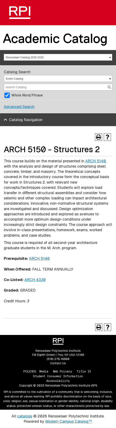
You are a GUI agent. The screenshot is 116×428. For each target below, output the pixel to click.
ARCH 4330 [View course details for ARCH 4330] (35, 279)
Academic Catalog (55, 38)
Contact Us (58, 363)
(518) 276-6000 (58, 359)
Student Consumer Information (58, 376)
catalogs (24, 416)
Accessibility (58, 381)
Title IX (84, 371)
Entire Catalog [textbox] (14, 78)
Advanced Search (19, 106)
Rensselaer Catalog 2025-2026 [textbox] (25, 57)
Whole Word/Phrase (27, 95)
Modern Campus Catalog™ (68, 421)
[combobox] (58, 57)
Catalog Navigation (26, 119)
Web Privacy (62, 371)
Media (43, 371)
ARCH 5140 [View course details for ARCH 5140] (95, 161)
